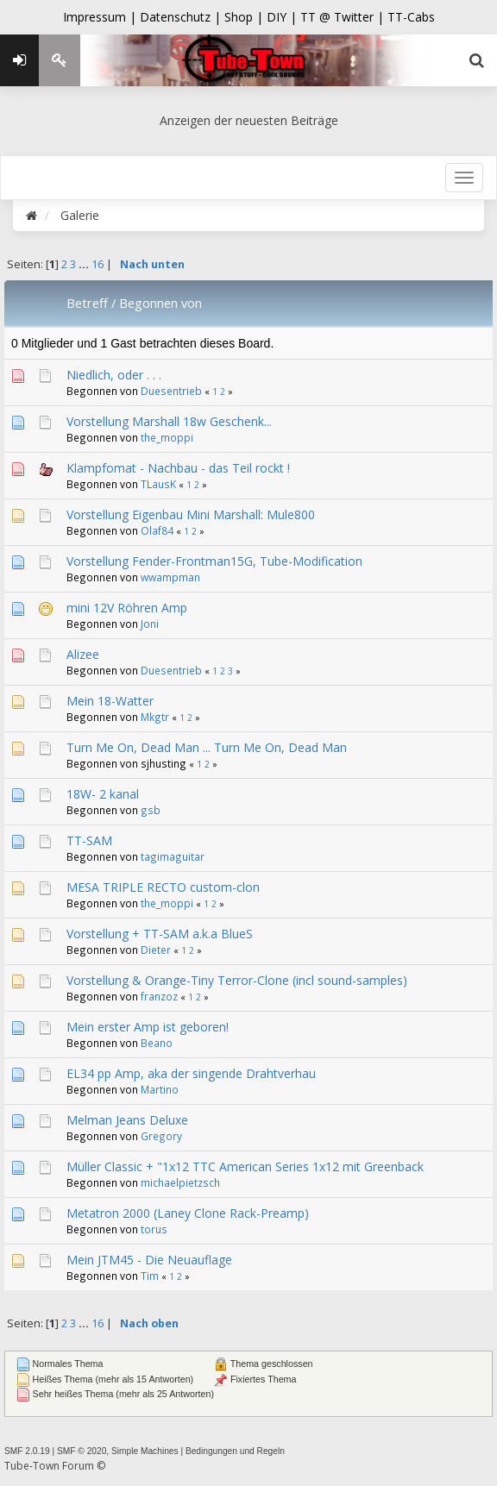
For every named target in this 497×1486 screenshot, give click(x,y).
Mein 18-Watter (110, 701)
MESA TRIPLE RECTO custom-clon (163, 887)
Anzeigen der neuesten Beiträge (249, 120)
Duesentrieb (171, 391)
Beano (157, 1043)
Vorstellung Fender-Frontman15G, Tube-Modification (214, 561)
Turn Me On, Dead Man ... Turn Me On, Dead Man (206, 747)
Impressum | (101, 17)
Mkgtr (155, 717)
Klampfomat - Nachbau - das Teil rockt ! (178, 468)
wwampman (170, 577)
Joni (150, 623)
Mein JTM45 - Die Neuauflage (149, 1259)
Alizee (82, 654)
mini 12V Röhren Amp (126, 607)
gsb (150, 810)
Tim (150, 1275)
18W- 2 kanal (102, 794)
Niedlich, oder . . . (113, 375)
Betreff (87, 302)
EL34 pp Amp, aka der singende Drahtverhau (191, 1073)
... (85, 264)
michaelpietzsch (180, 1182)
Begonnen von (160, 302)
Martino (160, 1089)
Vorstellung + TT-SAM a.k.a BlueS (159, 933)
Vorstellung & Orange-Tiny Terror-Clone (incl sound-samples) (236, 980)
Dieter (156, 949)
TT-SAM (89, 840)
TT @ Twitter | (342, 17)
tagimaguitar (172, 856)
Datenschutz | (182, 17)
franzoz (159, 996)
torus (154, 1229)
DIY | (283, 17)
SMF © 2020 (81, 1451)
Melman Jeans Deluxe (127, 1120)
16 (97, 264)
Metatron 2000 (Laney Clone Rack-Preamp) (187, 1213)
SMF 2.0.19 (27, 1451)
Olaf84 (157, 530)
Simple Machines (145, 1451)
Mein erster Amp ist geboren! (147, 1027)
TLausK (158, 484)
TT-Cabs (411, 17)
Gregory (161, 1136)
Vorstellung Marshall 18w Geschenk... (169, 421)
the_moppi (167, 437)
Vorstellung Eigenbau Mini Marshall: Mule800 (190, 514)
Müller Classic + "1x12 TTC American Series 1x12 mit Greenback (245, 1166)
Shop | (245, 17)
